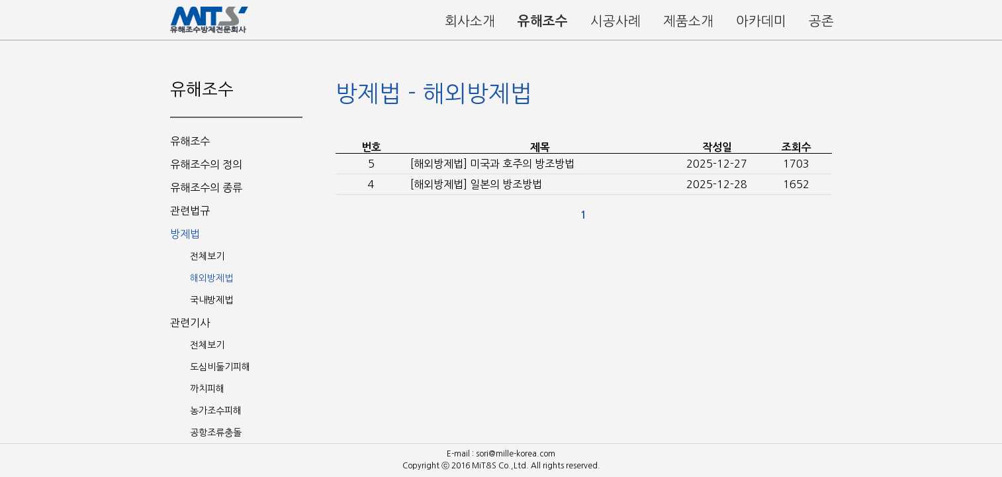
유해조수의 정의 (206, 164)
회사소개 (470, 21)
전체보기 (207, 256)
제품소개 (688, 21)
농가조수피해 (216, 410)
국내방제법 (211, 300)
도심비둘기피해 (220, 367)
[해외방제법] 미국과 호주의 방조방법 (492, 163)
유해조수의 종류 (206, 187)
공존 (821, 21)
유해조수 (543, 21)
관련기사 (190, 322)
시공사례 (615, 21)
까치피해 (207, 389)
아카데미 (761, 21)
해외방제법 (211, 278)
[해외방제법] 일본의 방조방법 (476, 184)
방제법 (185, 234)
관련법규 (190, 210)
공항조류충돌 (216, 432)
